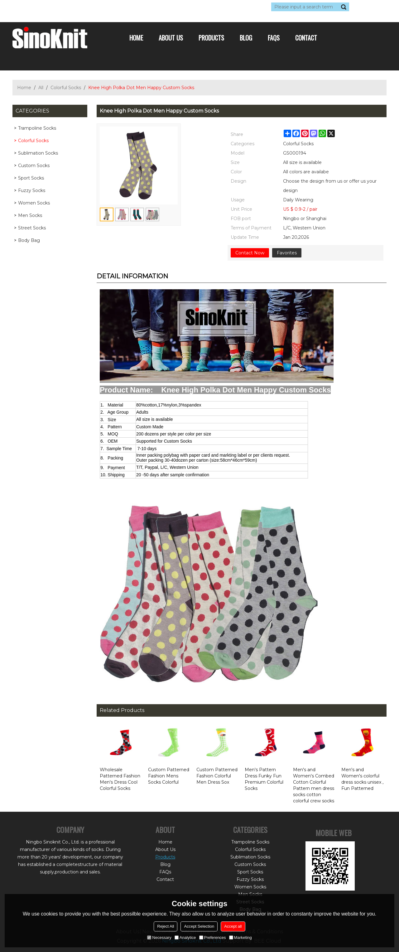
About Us (171, 37)
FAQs (274, 37)
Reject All (165, 926)
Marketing (240, 937)
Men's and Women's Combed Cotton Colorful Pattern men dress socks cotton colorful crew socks (313, 785)
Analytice (185, 937)
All (40, 87)
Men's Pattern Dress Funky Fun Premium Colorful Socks (264, 779)
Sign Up (70, 7)
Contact (306, 37)
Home (136, 37)
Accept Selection (199, 926)
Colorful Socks (65, 87)
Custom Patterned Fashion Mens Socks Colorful (168, 776)
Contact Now (249, 253)
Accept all (233, 926)
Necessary (159, 937)
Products (211, 37)
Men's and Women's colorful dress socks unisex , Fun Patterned (362, 779)
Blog (246, 37)
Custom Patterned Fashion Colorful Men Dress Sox (217, 776)
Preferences (212, 937)
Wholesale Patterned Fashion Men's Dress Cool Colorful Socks (120, 779)
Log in (50, 7)
